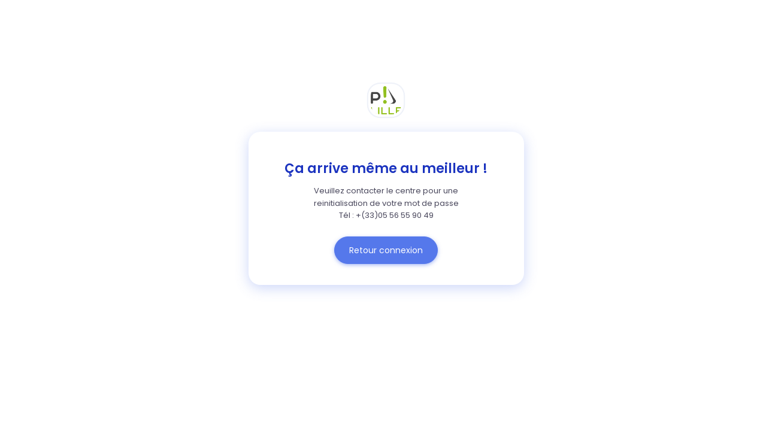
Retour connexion (386, 250)
